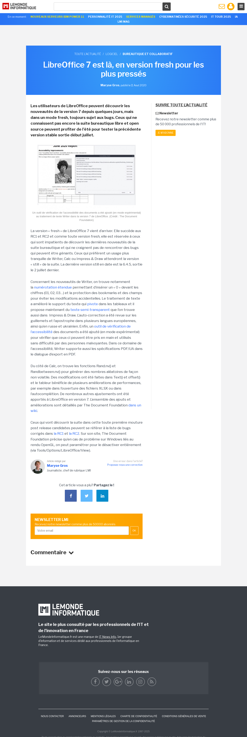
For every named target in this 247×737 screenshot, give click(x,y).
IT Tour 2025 (221, 16)
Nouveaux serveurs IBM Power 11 (57, 16)
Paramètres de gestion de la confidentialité (123, 721)
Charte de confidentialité (138, 716)
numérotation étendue (53, 287)
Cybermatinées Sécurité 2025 (183, 16)
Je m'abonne (166, 132)
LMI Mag (123, 21)
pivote (92, 304)
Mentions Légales (103, 716)
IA (236, 16)
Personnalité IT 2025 (105, 16)
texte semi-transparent (90, 310)
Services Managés (140, 16)
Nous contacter (52, 716)
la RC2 (74, 433)
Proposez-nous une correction (125, 464)
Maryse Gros (57, 466)
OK (134, 530)
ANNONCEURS (77, 716)
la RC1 (59, 433)
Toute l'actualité (87, 54)
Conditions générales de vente (184, 716)
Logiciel (112, 54)
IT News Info (107, 636)
